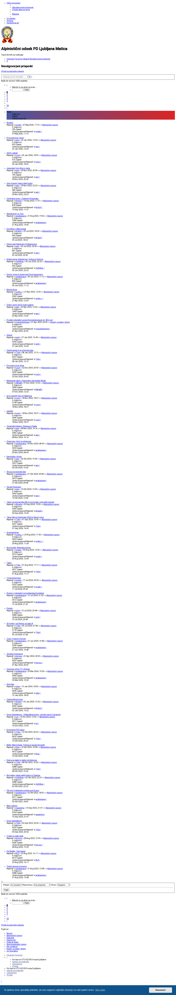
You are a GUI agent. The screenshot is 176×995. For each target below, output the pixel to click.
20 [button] (8, 105)
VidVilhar (20, 261)
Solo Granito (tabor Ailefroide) (20, 183)
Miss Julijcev (12, 806)
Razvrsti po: (37, 885)
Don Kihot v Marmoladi (16, 229)
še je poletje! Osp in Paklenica (19, 396)
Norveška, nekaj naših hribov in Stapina (23, 775)
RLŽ (17, 853)
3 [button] (7, 97)
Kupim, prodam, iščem (60, 322)
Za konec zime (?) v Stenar (18, 669)
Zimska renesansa (15, 654)
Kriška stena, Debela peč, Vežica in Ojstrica (25, 259)
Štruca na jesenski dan (16, 472)
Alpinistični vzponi (50, 125)
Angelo (19, 504)
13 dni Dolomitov (14, 578)
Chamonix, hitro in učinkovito (19, 441)
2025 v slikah (12, 153)
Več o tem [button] (100, 990)
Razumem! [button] (161, 990)
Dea (17, 747)
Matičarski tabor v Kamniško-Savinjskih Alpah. (26, 381)
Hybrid (9, 335)
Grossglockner (13, 532)
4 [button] (7, 99)
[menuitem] (22, 7)
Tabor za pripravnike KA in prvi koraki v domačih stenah (30, 502)
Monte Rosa (12, 290)
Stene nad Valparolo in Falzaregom (22, 244)
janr (17, 140)
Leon (18, 155)
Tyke (18, 352)
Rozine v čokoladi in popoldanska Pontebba (25, 593)
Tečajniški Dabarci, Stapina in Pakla (22, 426)
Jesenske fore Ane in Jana (18, 168)
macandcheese (22, 322)
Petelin (10, 608)
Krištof (19, 201)
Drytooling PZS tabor (16, 730)
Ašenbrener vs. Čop (15, 214)
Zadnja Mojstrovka (15, 699)
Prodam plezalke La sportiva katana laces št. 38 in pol (30, 320)
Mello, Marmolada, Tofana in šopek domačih (26, 745)
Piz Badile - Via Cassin (16, 851)
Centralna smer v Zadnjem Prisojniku (22, 198)
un (17, 717)
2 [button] (7, 94)
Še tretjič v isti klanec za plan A (20, 623)
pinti (18, 337)
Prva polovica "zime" (15, 138)
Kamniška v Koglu (14, 456)
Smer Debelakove (14, 821)
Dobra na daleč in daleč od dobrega (22, 760)
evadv (18, 125)
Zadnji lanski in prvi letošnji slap (20, 350)
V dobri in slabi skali (15, 836)
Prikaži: (12, 885)
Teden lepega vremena (17, 866)
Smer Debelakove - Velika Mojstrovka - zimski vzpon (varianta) (34, 715)
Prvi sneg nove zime (15, 365)
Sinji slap (10, 684)
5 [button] (7, 101)
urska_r (19, 292)
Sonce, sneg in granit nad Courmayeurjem (25, 274)
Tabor (9, 563)
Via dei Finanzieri (14, 487)
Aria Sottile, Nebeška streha (19, 548)
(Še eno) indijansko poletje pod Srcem (23, 790)
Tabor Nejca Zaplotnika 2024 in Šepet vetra (25, 517)
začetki (10, 411)
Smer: (60, 885)
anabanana (21, 216)
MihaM (19, 383)
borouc (19, 656)
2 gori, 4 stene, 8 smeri (16, 639)
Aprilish (10, 123)
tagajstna (20, 808)
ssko (18, 686)
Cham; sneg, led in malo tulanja (20, 305)
